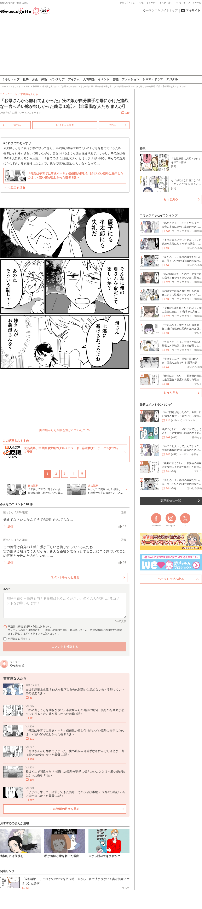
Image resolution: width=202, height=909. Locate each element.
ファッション (130, 79)
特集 (142, 148)
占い (170, 2)
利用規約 (13, 638)
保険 (44, 79)
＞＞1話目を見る (14, 187)
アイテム (74, 79)
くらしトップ (10, 79)
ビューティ (151, 2)
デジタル (172, 79)
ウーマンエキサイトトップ (160, 10)
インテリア (57, 79)
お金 (35, 79)
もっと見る (170, 199)
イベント (103, 79)
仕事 (26, 79)
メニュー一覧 (194, 2)
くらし (132, 2)
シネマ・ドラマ (153, 79)
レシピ (141, 2)
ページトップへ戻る (171, 579)
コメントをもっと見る (64, 577)
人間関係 (88, 79)
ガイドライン (32, 633)
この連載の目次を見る (64, 808)
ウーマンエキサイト (30, 112)
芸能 (116, 79)
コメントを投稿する (65, 646)
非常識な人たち (29, 94)
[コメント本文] (64, 605)
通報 (123, 512)
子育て (123, 2)
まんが (163, 2)
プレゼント (180, 2)
